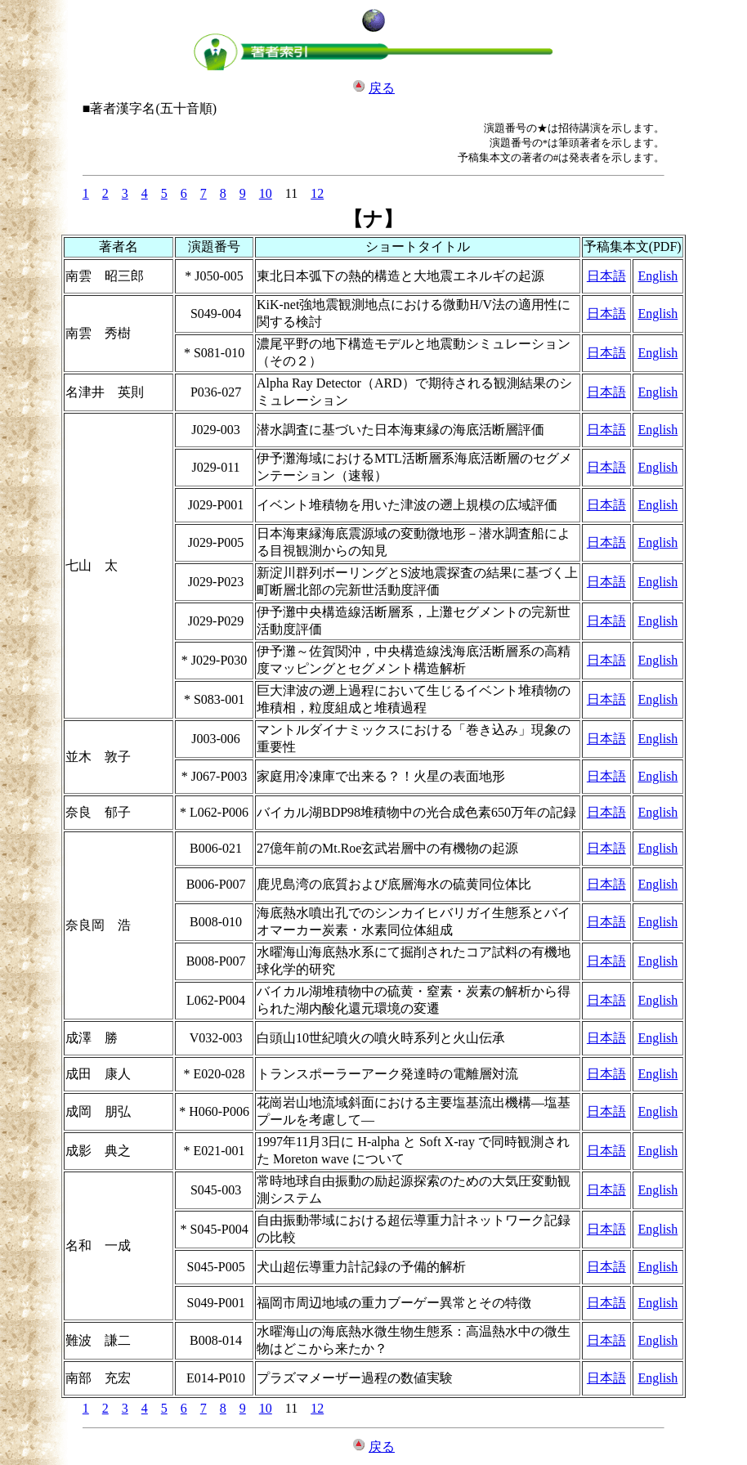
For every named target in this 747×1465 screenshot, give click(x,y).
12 (317, 193)
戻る (382, 88)
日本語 (606, 276)
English (657, 276)
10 (265, 193)
